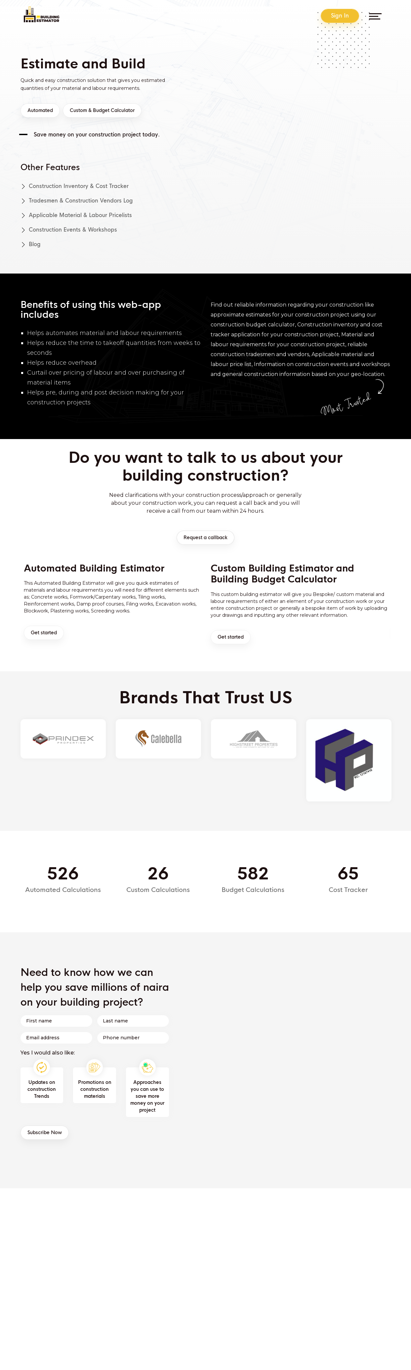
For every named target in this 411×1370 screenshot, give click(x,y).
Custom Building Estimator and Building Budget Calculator (282, 574)
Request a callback (205, 537)
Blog (31, 244)
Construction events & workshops (69, 229)
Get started (43, 633)
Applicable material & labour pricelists (76, 215)
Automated (40, 110)
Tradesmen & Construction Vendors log (77, 200)
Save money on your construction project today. (97, 134)
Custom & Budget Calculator (102, 110)
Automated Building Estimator (94, 568)
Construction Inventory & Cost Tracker (75, 186)
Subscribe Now (44, 1132)
